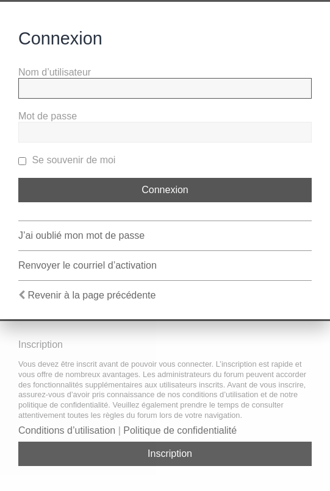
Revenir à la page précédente (91, 295)
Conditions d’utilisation (66, 430)
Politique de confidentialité (180, 430)
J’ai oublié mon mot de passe (81, 235)
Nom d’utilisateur (54, 72)
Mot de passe (47, 116)
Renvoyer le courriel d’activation (87, 265)
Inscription (170, 453)
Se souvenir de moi (66, 160)
